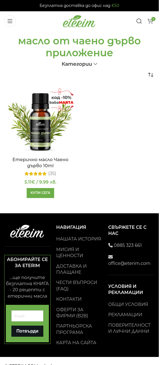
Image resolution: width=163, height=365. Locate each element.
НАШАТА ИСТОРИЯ (78, 239)
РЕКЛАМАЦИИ (125, 314)
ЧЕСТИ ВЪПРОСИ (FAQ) (76, 285)
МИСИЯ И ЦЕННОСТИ (69, 252)
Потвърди (27, 331)
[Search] (139, 21)
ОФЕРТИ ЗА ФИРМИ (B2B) (72, 312)
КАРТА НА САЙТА (76, 342)
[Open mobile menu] (10, 21)
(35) (52, 173)
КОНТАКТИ (69, 299)
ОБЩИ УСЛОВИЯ (128, 304)
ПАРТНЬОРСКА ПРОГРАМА (74, 329)
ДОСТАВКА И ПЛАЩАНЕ (71, 269)
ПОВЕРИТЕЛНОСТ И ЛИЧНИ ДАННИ (129, 328)
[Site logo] (79, 20)
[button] (40, 193)
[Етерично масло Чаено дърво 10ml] (40, 120)
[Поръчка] (150, 75)
